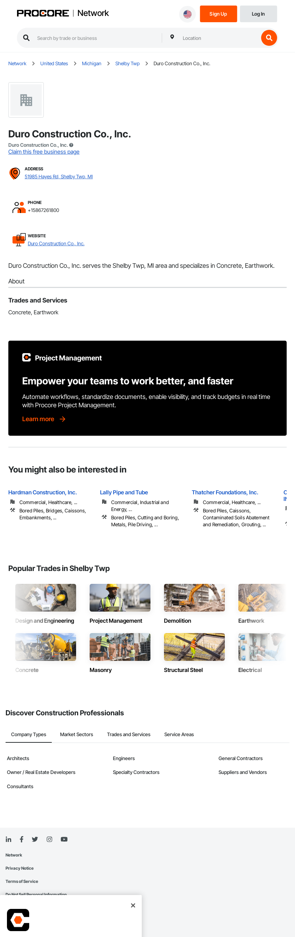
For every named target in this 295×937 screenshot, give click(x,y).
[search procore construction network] (96, 38)
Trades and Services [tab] (128, 734)
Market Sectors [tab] (76, 734)
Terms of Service (22, 881)
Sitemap (14, 907)
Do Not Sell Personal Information (36, 894)
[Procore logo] (43, 14)
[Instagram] (49, 839)
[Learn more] (44, 419)
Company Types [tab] (28, 734)
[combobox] (219, 38)
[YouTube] (63, 839)
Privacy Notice (20, 868)
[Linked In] (8, 839)
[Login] (258, 13)
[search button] (269, 38)
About (16, 281)
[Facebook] (21, 839)
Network (93, 13)
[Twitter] (35, 839)
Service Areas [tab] (179, 734)
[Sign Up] (218, 13)
